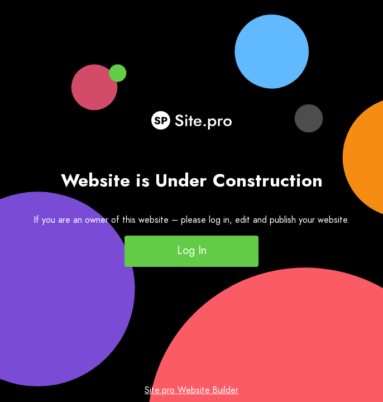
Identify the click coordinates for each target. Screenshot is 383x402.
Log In (192, 250)
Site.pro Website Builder (191, 390)
